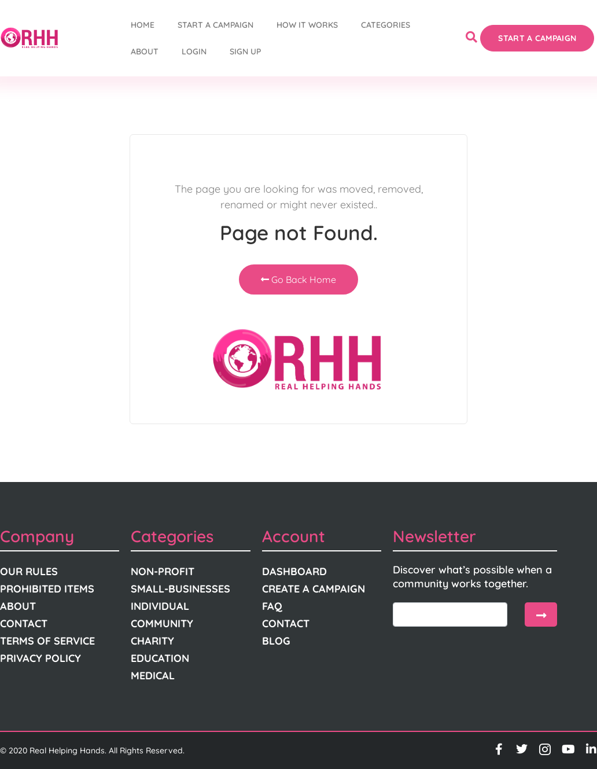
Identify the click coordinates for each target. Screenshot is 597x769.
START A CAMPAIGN (215, 25)
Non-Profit (162, 571)
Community (162, 623)
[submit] (541, 614)
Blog (276, 640)
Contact (23, 623)
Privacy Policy (40, 658)
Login (194, 51)
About (145, 51)
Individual (160, 606)
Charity (152, 640)
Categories (385, 25)
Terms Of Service (47, 640)
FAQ (272, 606)
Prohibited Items (47, 588)
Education (160, 658)
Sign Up (245, 51)
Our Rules (29, 571)
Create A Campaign (313, 588)
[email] (450, 614)
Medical (153, 675)
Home (142, 25)
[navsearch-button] (471, 38)
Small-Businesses (180, 588)
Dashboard (294, 571)
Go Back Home (298, 279)
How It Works (307, 25)
